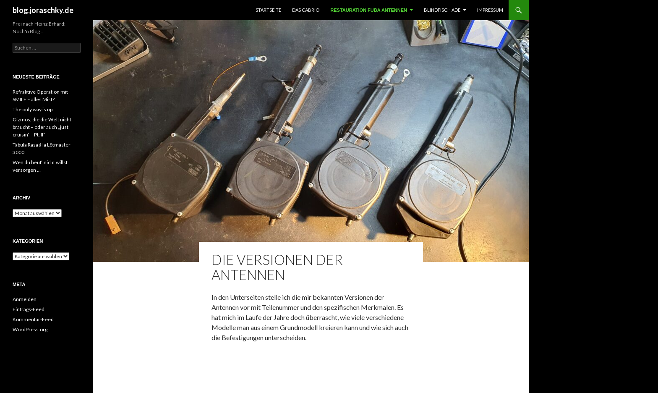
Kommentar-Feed (33, 319)
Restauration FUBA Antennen (368, 10)
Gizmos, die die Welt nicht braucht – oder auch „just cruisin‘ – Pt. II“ (42, 127)
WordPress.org (30, 329)
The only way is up (32, 109)
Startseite (268, 10)
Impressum (490, 10)
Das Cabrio (305, 10)
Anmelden (25, 299)
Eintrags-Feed (28, 309)
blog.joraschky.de (43, 10)
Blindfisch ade (442, 10)
